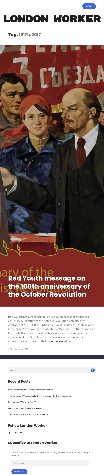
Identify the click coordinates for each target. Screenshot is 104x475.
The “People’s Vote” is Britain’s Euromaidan (28, 414)
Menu (89, 6)
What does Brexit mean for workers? (25, 408)
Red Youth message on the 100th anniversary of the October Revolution (49, 286)
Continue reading (60, 341)
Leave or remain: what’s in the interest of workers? (31, 389)
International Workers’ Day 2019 (23, 402)
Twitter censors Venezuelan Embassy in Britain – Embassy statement (40, 395)
